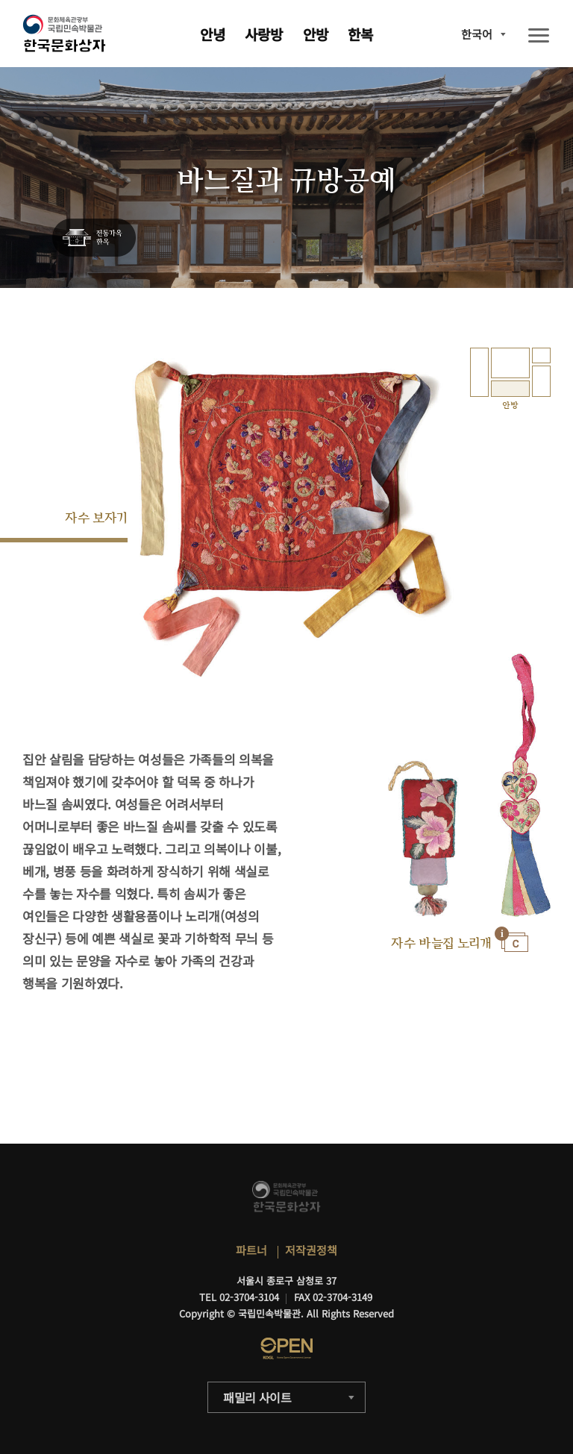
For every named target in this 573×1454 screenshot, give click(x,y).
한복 (360, 34)
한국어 (476, 34)
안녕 (212, 34)
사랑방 (264, 34)
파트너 (251, 1250)
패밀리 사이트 (257, 1397)
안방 (315, 34)
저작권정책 (311, 1250)
